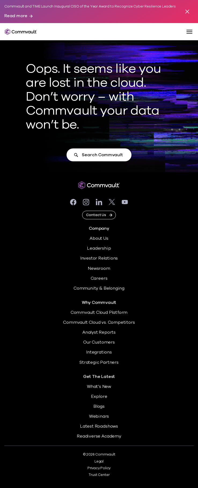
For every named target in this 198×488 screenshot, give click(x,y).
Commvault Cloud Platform (99, 312)
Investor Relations (99, 258)
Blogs (99, 406)
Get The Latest (99, 377)
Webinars (99, 416)
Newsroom (99, 268)
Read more (15, 16)
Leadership (99, 248)
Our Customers (99, 342)
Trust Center (99, 474)
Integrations (99, 352)
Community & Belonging (99, 288)
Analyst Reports (99, 332)
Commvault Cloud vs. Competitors (99, 322)
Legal (99, 461)
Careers (99, 278)
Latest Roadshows (99, 426)
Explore (99, 396)
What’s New (99, 386)
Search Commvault (102, 155)
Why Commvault (99, 302)
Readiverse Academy (99, 436)
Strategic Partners (99, 362)
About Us (99, 238)
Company (99, 228)
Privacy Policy (99, 468)
